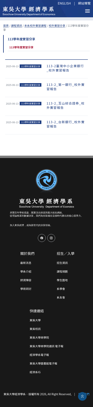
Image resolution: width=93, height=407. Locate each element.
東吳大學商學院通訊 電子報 (46, 346)
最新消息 (25, 263)
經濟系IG (35, 372)
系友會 (61, 297)
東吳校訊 (35, 329)
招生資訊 (62, 263)
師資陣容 (25, 280)
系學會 (61, 289)
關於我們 (27, 253)
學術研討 (25, 289)
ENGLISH (64, 3)
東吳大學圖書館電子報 (43, 363)
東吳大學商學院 (39, 337)
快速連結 (37, 310)
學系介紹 (25, 271)
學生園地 (62, 280)
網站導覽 (84, 3)
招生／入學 (65, 253)
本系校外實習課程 (35, 26)
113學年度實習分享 (21, 47)
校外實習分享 (57, 26)
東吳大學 (35, 320)
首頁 (6, 26)
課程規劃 (62, 271)
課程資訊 (16, 26)
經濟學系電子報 (39, 355)
